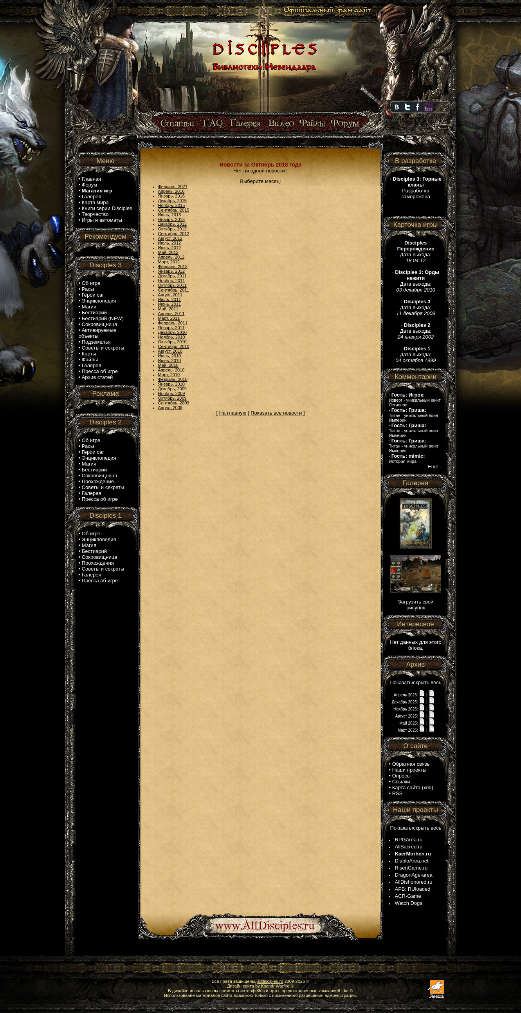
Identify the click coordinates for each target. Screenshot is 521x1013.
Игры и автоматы (102, 220)
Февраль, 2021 (172, 186)
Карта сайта (406, 787)
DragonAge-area (414, 875)
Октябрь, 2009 (172, 398)
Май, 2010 (168, 365)
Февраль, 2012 (172, 266)
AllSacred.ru (409, 847)
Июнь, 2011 (169, 304)
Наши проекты (409, 770)
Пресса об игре (100, 371)
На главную (233, 413)
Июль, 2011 (169, 299)
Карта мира (95, 202)
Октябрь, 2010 (172, 341)
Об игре (91, 283)
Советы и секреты (103, 348)
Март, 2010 (169, 374)
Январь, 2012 (171, 271)
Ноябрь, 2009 (171, 393)
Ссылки (401, 782)
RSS (397, 793)
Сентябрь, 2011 (173, 290)
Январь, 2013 (171, 219)
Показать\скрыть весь (415, 682)
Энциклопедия (99, 301)
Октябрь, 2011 (172, 285)
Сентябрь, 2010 (173, 346)
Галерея (91, 196)
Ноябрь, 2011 (171, 280)
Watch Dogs (408, 903)
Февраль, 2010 (172, 379)
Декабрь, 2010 (172, 332)
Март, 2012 (169, 261)
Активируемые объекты (97, 333)
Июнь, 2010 (169, 360)
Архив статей (97, 377)
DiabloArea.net (412, 861)
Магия (89, 307)
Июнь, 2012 (169, 247)
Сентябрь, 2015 (173, 210)
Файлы (90, 359)
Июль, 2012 (169, 243)
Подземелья (96, 342)
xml (427, 787)
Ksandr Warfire (275, 986)
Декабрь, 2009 (172, 388)
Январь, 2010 (171, 384)
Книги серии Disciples (107, 208)
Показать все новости (276, 413)
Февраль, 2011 (172, 323)
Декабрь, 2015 (172, 200)
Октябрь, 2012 (172, 229)
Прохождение (98, 481)
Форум (89, 185)
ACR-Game (408, 896)
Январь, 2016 (171, 196)
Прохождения (98, 563)
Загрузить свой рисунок (416, 605)
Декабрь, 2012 (172, 224)
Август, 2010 (170, 351)
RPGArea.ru (409, 840)
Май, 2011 (168, 308)
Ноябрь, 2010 (171, 337)
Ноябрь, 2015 (171, 205)
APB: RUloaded (413, 889)
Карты (89, 354)
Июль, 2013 (169, 214)
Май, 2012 (168, 252)
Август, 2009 (170, 407)
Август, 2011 (170, 294)
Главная (91, 179)
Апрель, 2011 (171, 313)
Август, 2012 (170, 238)
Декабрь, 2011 (172, 276)
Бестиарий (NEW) (103, 318)
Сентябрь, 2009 (173, 402)
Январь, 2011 (171, 327)
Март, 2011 (169, 318)
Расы (88, 289)
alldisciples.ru (270, 981)
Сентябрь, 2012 (173, 233)
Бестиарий (94, 312)
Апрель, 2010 (171, 370)
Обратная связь (411, 764)
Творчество (95, 214)
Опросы (401, 776)
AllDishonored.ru (414, 882)
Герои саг (93, 295)
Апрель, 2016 (171, 191)
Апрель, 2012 (171, 257)
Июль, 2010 (169, 355)
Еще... (435, 466)
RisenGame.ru (411, 868)
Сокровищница (99, 324)
